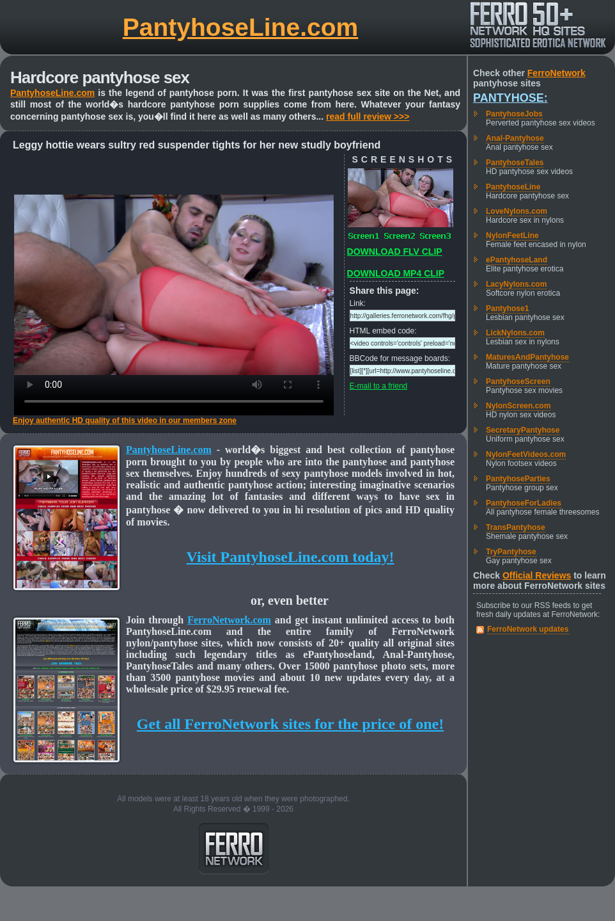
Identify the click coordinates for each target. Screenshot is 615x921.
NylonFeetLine (512, 235)
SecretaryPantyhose (522, 430)
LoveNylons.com (516, 211)
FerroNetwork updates (527, 629)
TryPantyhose (511, 551)
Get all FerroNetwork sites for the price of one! (290, 724)
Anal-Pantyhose (515, 138)
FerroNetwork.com (229, 619)
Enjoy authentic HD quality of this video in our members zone (125, 420)
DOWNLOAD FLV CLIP (394, 251)
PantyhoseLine (513, 186)
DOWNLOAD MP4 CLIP (395, 273)
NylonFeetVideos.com (526, 454)
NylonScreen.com (518, 405)
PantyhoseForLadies (523, 503)
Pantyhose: (510, 98)
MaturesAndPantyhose (527, 357)
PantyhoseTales (514, 162)
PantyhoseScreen (518, 381)
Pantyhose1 (507, 308)
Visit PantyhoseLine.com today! (290, 557)
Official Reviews (536, 575)
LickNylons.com (515, 332)
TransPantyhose (515, 527)
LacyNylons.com (516, 284)
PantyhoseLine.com (240, 27)
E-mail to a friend (379, 385)
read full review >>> (367, 116)
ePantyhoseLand (516, 259)
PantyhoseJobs (514, 113)
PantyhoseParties (518, 478)
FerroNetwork (556, 73)
